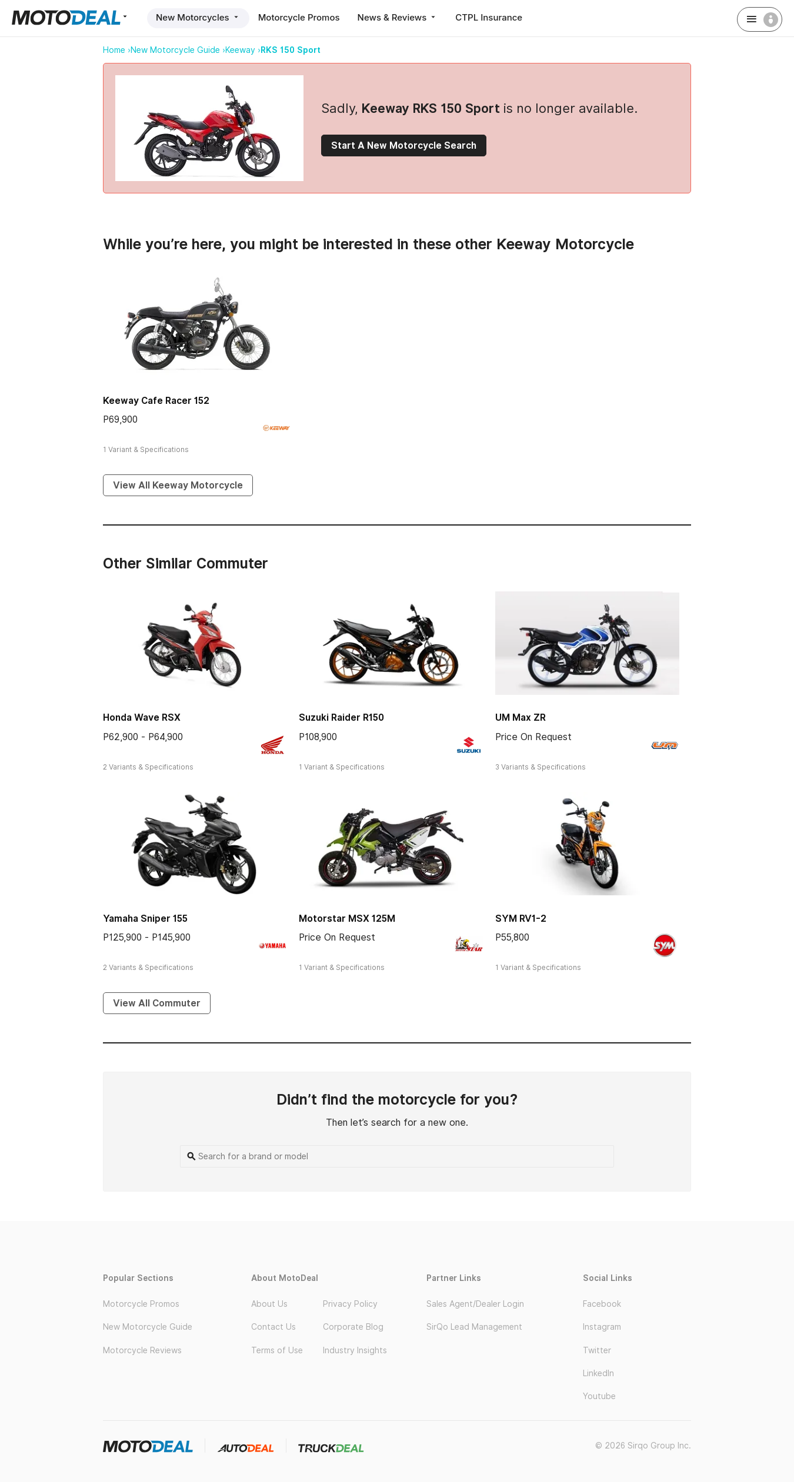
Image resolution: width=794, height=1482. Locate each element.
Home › (117, 50)
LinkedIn (598, 1373)
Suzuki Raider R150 (341, 717)
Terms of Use (277, 1350)
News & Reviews (398, 17)
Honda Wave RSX (142, 717)
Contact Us (273, 1327)
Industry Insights (355, 1350)
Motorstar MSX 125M (347, 918)
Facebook (602, 1304)
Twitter (597, 1350)
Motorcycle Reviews (142, 1350)
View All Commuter (157, 1003)
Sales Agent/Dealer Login (475, 1304)
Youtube (599, 1396)
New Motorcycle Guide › (178, 50)
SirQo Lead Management (474, 1327)
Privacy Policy (350, 1304)
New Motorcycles (198, 17)
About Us (269, 1304)
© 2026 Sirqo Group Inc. (643, 1445)
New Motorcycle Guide (147, 1327)
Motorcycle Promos (299, 17)
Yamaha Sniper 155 (145, 918)
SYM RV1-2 (520, 918)
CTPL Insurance (488, 17)
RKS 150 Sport (291, 50)
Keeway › (243, 50)
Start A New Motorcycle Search (403, 145)
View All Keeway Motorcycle (178, 485)
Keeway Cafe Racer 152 (156, 400)
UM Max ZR (520, 717)
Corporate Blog (353, 1327)
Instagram (602, 1327)
